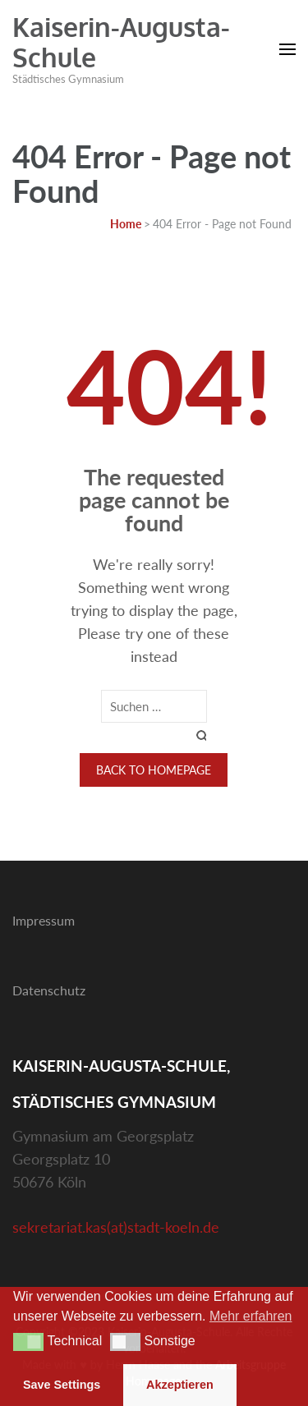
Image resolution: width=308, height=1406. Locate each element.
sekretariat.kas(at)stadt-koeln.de (115, 1227)
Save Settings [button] (61, 1384)
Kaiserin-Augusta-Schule (121, 42)
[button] (28, 1342)
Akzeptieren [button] (180, 1384)
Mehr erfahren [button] (250, 1316)
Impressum (43, 920)
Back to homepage (153, 770)
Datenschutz (48, 990)
